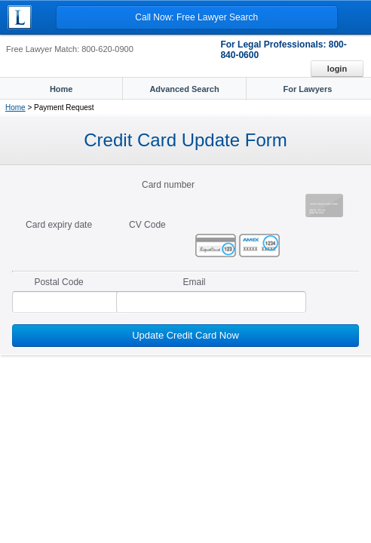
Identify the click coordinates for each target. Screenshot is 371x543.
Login (337, 68)
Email (193, 282)
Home (15, 107)
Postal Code (58, 282)
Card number (168, 184)
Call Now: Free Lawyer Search (196, 17)
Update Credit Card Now (185, 335)
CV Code (147, 224)
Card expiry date (59, 224)
